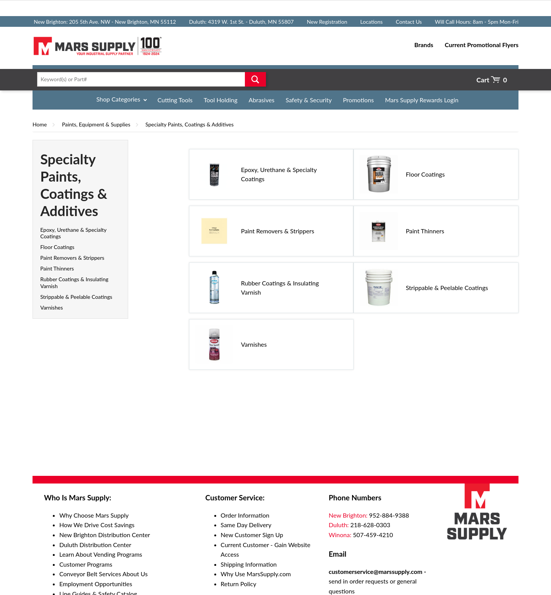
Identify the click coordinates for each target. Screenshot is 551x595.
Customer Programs (85, 564)
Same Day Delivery (246, 524)
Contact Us (409, 21)
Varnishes (51, 307)
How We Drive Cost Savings (96, 524)
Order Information (245, 515)
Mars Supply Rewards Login (421, 99)
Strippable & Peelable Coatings (76, 296)
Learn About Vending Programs (100, 554)
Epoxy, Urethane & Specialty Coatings (279, 174)
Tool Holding (220, 99)
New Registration (327, 21)
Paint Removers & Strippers (72, 257)
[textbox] (149, 79)
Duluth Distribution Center (95, 544)
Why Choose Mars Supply (94, 515)
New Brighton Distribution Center (104, 534)
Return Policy (238, 583)
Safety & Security (308, 99)
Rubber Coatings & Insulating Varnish (280, 287)
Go (255, 79)
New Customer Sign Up (252, 534)
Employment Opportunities (95, 583)
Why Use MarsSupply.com (256, 573)
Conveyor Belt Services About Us (103, 573)
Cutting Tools (175, 99)
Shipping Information (249, 564)
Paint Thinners (57, 268)
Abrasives (262, 99)
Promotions (358, 99)
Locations (371, 21)
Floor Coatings (57, 247)
